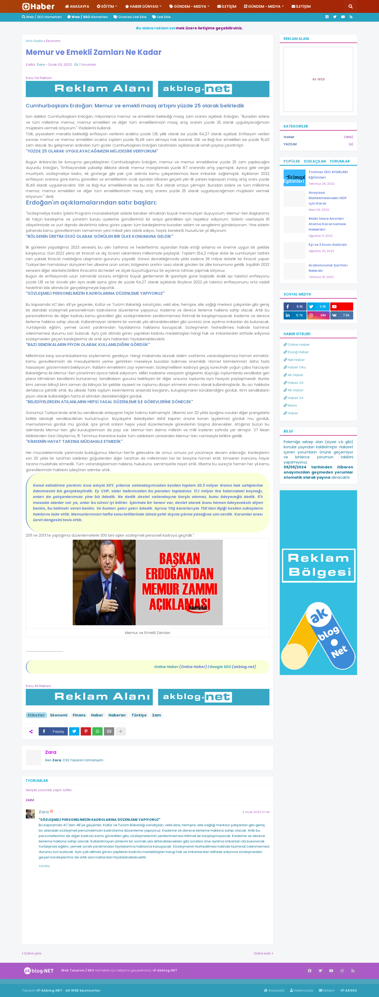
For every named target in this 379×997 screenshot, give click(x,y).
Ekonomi (53, 40)
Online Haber (297, 344)
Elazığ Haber (296, 352)
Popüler (292, 161)
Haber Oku (295, 367)
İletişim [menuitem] (226, 6)
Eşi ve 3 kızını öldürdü (328, 244)
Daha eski (262, 953)
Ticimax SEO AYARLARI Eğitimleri (328, 175)
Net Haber (294, 359)
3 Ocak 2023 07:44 (255, 812)
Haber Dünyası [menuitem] (141, 6)
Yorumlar (340, 161)
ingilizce (53, 981)
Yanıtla (44, 866)
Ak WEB (318, 79)
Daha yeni (32, 953)
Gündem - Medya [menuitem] (187, 6)
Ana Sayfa (34, 40)
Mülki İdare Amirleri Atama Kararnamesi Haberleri (327, 224)
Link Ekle (161, 16)
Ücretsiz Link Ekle (129, 16)
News (290, 405)
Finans (79, 715)
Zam (156, 715)
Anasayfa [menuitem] (77, 6)
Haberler (117, 715)
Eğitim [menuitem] (105, 6)
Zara (50, 752)
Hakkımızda (301, 990)
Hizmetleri (87, 16)
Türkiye (139, 715)
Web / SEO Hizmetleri (42, 16)
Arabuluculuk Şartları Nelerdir (328, 268)
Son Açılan (315, 161)
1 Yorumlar (87, 64)
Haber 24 (293, 382)
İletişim (327, 990)
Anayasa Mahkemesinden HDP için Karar (328, 198)
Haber (97, 715)
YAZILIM (318, 144)
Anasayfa (274, 990)
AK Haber (293, 375)
